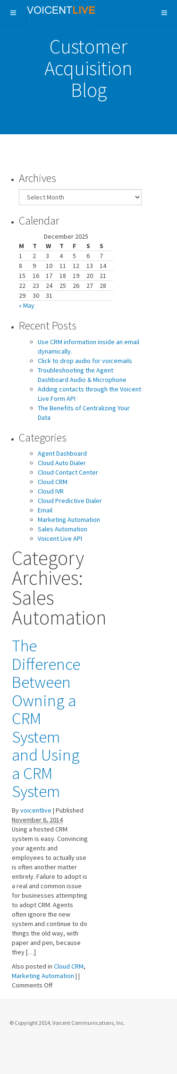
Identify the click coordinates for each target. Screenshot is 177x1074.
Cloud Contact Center (68, 472)
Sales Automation (62, 529)
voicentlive (35, 810)
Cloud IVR (51, 491)
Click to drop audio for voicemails (85, 360)
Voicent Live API (60, 538)
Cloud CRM (52, 481)
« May (26, 305)
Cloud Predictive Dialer (70, 500)
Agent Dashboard (62, 453)
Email (45, 510)
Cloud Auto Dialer (62, 463)
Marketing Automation (69, 519)
